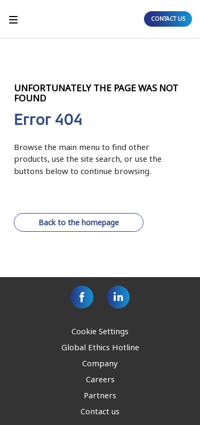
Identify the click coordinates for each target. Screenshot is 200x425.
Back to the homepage (78, 222)
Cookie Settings (100, 331)
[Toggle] (13, 19)
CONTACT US (168, 18)
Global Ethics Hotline (100, 347)
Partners (100, 395)
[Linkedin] (118, 297)
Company (100, 363)
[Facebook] (82, 297)
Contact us (100, 411)
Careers (100, 379)
